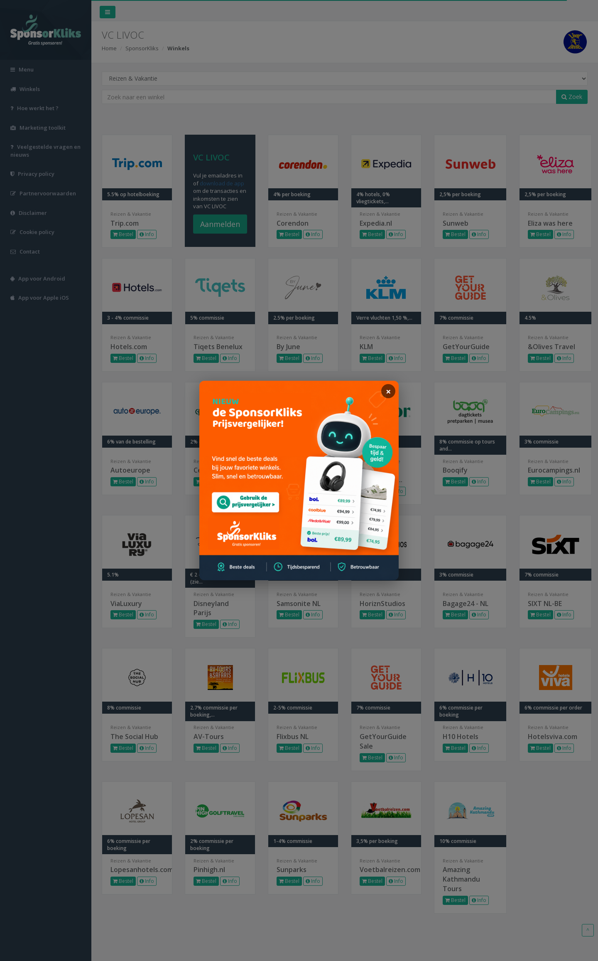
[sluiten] (388, 391)
